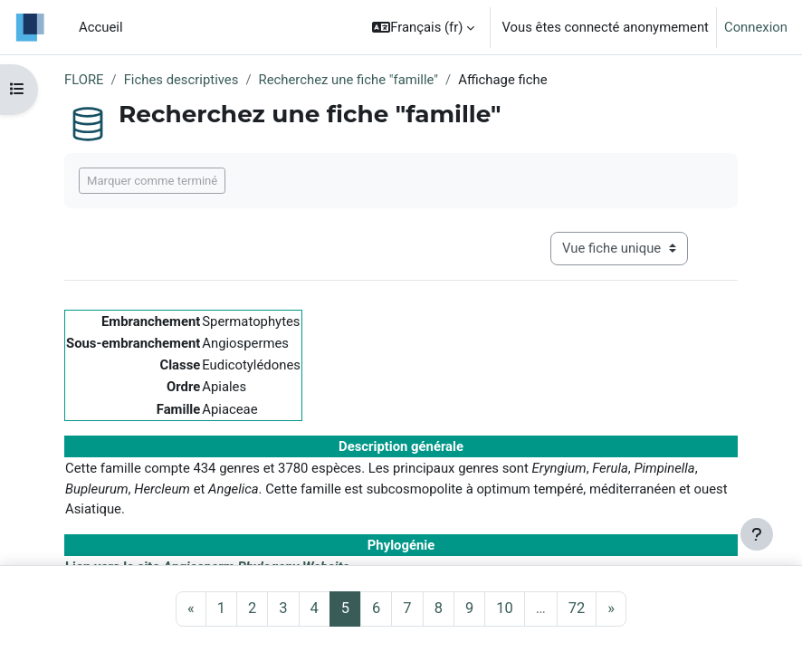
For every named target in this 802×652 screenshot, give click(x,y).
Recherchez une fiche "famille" (349, 80)
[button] (423, 27)
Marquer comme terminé (152, 180)
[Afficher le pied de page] (756, 534)
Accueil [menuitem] (101, 27)
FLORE (84, 80)
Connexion (756, 27)
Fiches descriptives (181, 80)
